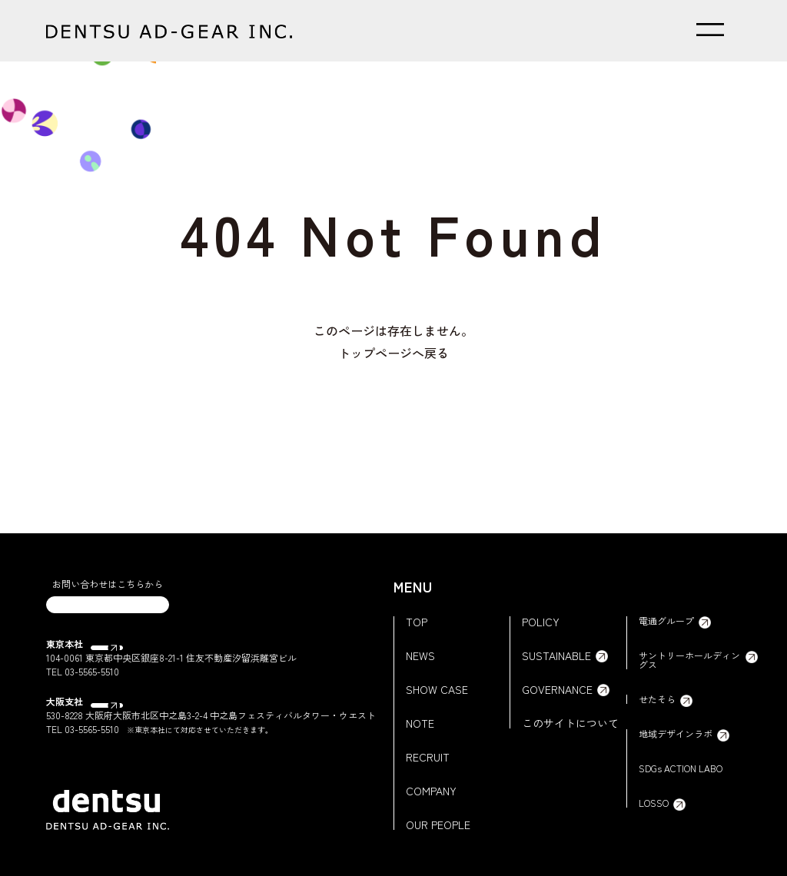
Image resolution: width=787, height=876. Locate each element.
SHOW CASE (437, 689)
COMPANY (431, 790)
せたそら (657, 699)
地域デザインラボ (675, 733)
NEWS (420, 655)
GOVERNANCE (557, 689)
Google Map (122, 663)
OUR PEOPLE (438, 824)
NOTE (420, 723)
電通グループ (666, 620)
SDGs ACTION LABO (680, 768)
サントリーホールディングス (689, 660)
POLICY (541, 621)
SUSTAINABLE (556, 655)
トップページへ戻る (393, 352)
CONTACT (107, 614)
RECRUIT (428, 757)
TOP (416, 621)
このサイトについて (570, 723)
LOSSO (654, 803)
